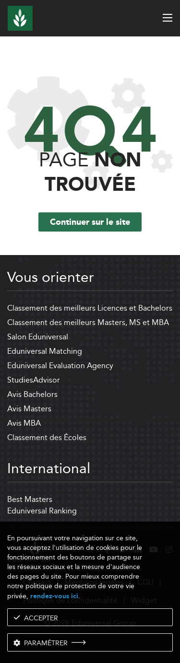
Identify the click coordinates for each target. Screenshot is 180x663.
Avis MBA (24, 423)
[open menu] (167, 18)
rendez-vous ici (54, 596)
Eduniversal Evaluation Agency (60, 366)
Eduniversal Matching (44, 351)
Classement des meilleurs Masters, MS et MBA (88, 322)
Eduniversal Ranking (42, 511)
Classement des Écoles (46, 437)
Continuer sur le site (90, 222)
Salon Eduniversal (37, 337)
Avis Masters (29, 409)
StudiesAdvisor (33, 380)
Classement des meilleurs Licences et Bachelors (89, 308)
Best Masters (29, 499)
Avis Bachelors (32, 394)
